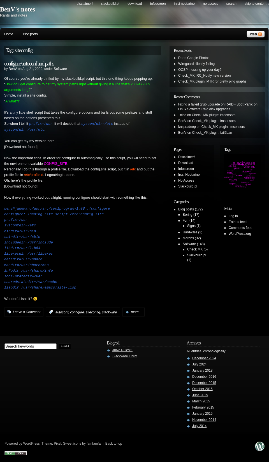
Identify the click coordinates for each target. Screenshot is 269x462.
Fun (186, 220)
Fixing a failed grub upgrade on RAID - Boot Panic (215, 104)
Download (134, 4)
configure (77, 311)
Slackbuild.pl (110, 4)
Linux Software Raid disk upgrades (204, 109)
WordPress (31, 443)
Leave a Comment (26, 311)
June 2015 (200, 395)
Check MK (195, 249)
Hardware (190, 232)
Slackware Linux (124, 356)
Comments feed (240, 228)
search (231, 4)
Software (60, 69)
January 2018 (202, 370)
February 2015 (203, 407)
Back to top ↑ (115, 443)
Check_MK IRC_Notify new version (204, 76)
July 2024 (199, 364)
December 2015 (204, 382)
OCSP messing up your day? (200, 70)
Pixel (57, 443)
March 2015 (201, 401)
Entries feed (238, 222)
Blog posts (30, 34)
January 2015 (202, 413)
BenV (13, 69)
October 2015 (202, 388)
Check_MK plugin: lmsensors (213, 115)
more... (136, 311)
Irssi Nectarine (184, 4)
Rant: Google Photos (193, 58)
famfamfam (95, 443)
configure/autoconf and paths (29, 63)
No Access (210, 4)
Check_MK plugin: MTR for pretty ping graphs (212, 81)
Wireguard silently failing (196, 64)
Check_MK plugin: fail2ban (212, 133)
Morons (188, 238)
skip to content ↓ (257, 4)
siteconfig (93, 311)
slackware (109, 311)
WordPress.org (240, 234)
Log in (233, 216)
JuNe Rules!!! (122, 349)
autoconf (61, 311)
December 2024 (204, 358)
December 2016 (204, 376)
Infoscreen (158, 4)
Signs (191, 226)
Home (8, 34)
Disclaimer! (85, 4)
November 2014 (204, 419)
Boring (188, 215)
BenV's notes (17, 9)
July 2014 (199, 425)
